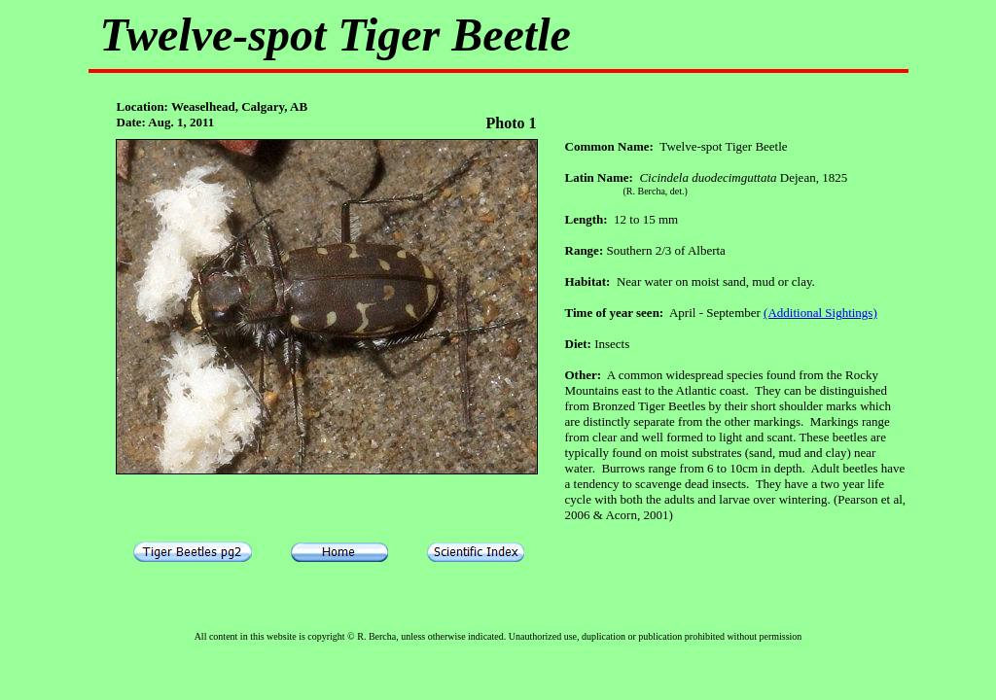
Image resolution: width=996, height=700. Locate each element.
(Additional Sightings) (820, 312)
